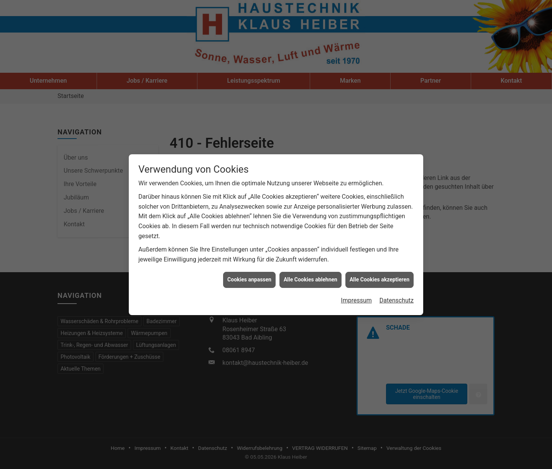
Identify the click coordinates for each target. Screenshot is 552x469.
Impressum (356, 295)
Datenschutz (397, 295)
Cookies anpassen (249, 274)
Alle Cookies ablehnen (310, 274)
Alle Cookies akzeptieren (379, 274)
